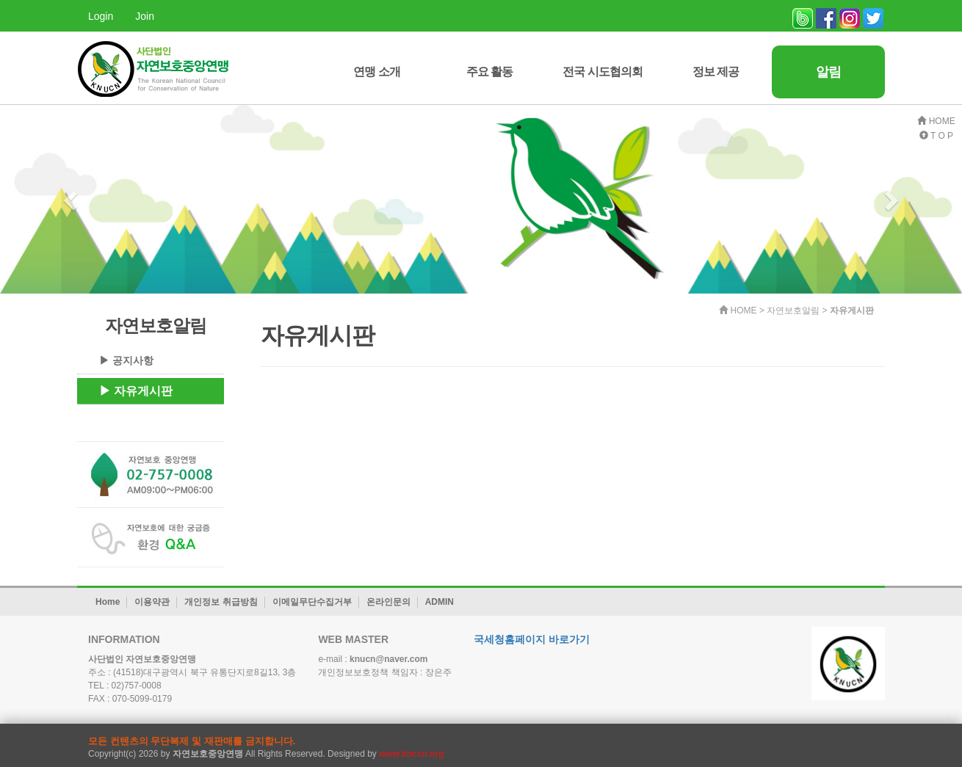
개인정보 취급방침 (220, 602)
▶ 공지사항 (126, 360)
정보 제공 (715, 71)
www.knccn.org (411, 754)
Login (100, 16)
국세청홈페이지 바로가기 (532, 639)
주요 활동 (489, 71)
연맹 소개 (376, 71)
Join (144, 16)
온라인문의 (388, 602)
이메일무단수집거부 (312, 602)
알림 (828, 72)
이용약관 (152, 602)
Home (107, 602)
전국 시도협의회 (602, 71)
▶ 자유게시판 (136, 391)
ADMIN (439, 602)
